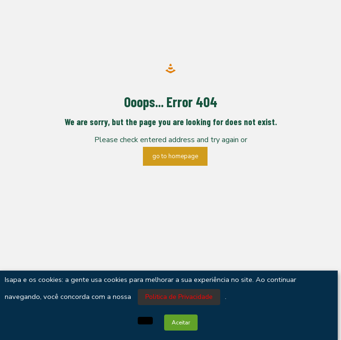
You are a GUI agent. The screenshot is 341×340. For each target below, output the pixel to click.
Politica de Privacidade (179, 296)
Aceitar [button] (181, 322)
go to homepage (175, 156)
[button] (145, 320)
